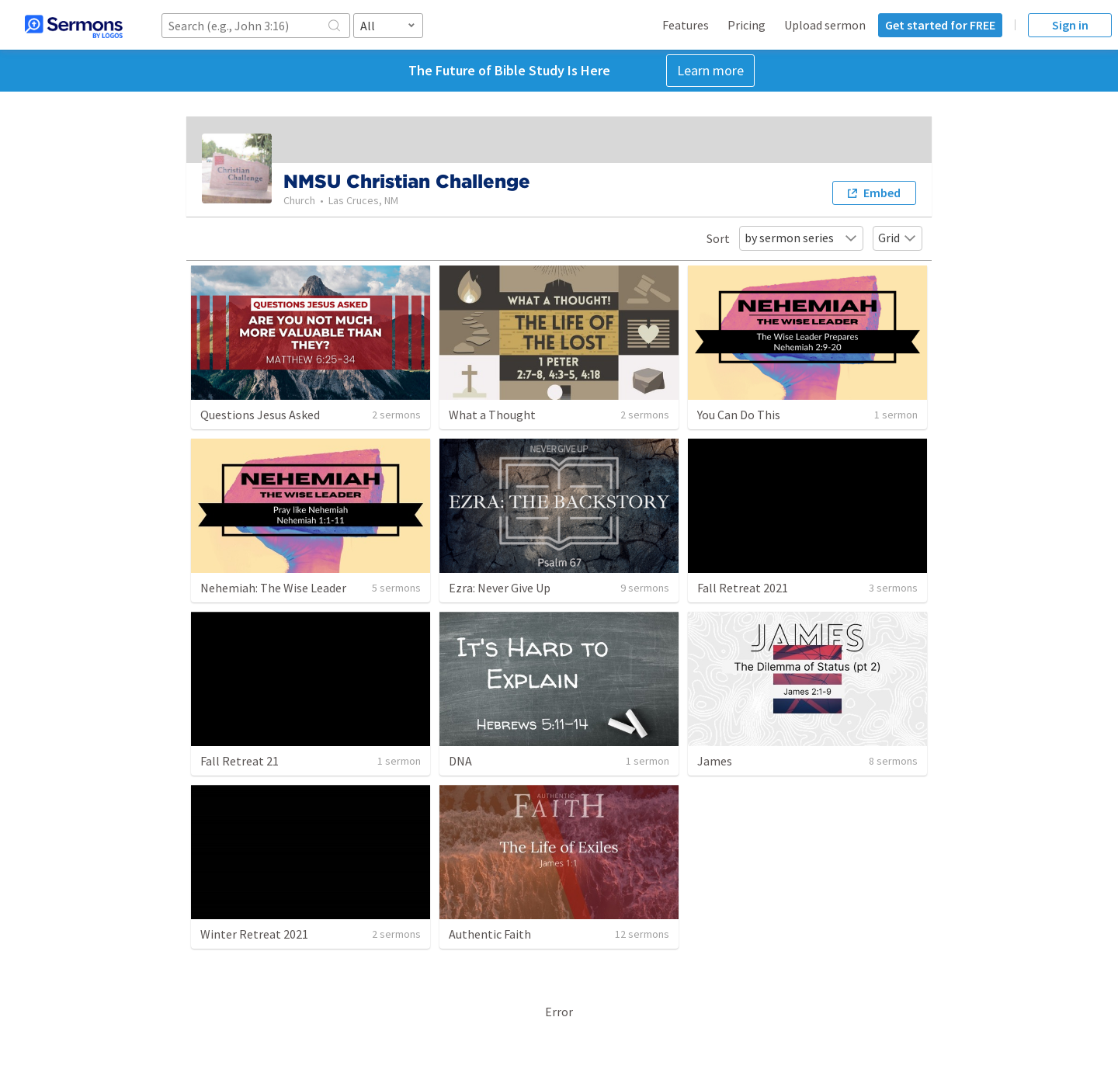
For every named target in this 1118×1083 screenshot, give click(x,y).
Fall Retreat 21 (239, 761)
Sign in (1070, 25)
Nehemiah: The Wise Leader (273, 587)
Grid (897, 237)
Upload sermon (825, 25)
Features (685, 25)
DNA (460, 761)
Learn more (710, 70)
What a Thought (492, 414)
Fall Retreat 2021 (742, 587)
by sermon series (801, 237)
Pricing (746, 25)
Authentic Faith (490, 934)
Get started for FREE (940, 25)
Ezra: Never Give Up (499, 587)
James (714, 761)
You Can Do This (738, 414)
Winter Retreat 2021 (254, 934)
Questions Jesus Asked (260, 414)
